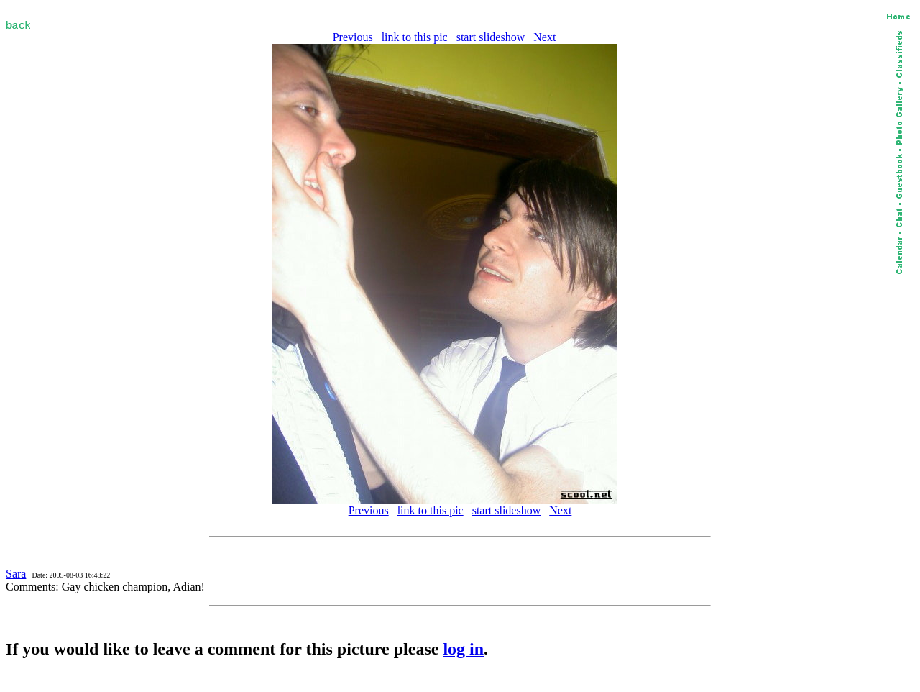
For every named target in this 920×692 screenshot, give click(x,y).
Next (544, 37)
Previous (353, 37)
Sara (16, 574)
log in (463, 648)
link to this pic (415, 37)
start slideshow (490, 37)
